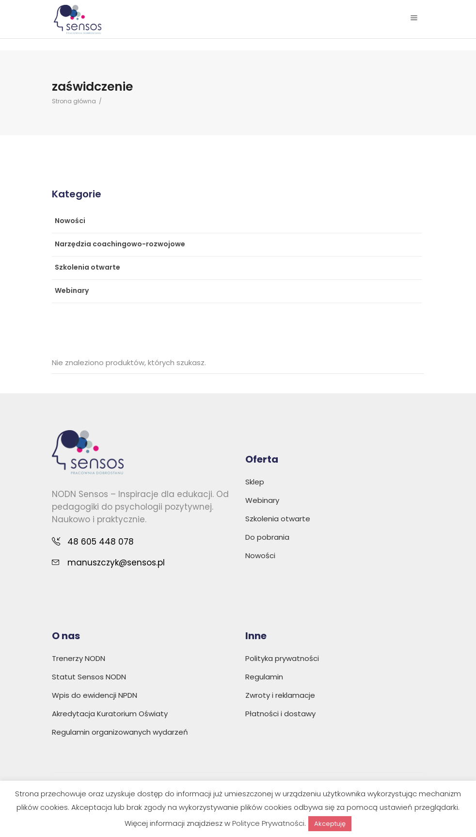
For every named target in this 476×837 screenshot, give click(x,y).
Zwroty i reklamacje (280, 695)
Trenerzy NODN (78, 658)
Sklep (254, 482)
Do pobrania (267, 537)
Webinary (72, 290)
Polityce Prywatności (268, 823)
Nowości (70, 220)
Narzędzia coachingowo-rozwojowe (120, 244)
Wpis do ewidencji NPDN (94, 695)
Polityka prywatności (282, 658)
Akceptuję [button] (330, 823)
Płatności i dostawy (280, 713)
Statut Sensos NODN (89, 677)
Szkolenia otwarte (87, 267)
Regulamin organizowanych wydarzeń (120, 732)
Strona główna (74, 101)
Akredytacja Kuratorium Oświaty (110, 713)
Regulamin (264, 677)
